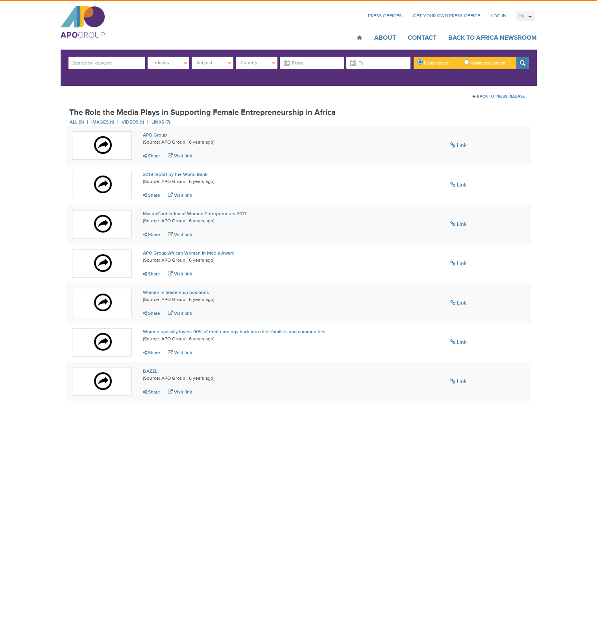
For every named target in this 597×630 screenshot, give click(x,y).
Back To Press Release (498, 96)
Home (359, 38)
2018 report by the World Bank (175, 174)
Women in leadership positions (176, 292)
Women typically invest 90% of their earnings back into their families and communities (234, 331)
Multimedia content (484, 62)
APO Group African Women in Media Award (189, 253)
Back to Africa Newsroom (492, 37)
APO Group (155, 135)
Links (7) (161, 122)
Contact (422, 37)
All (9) (77, 122)
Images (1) (102, 122)
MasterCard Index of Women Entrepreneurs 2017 (194, 213)
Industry (169, 62)
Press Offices (385, 15)
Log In (498, 15)
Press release (433, 62)
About (385, 37)
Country (257, 62)
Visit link (180, 155)
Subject (213, 62)
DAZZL (150, 371)
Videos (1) (133, 122)
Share (151, 155)
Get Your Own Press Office (446, 15)
